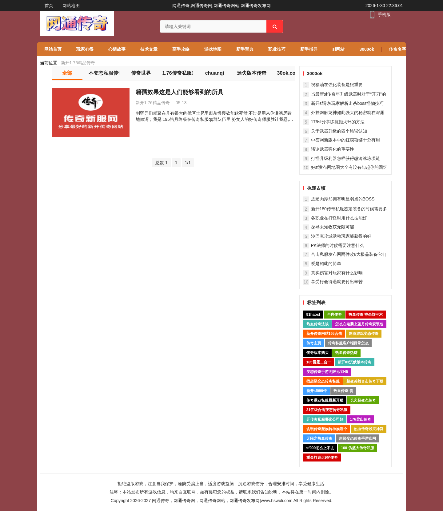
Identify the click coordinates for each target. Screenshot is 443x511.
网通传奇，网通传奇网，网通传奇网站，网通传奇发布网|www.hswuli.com (222, 500)
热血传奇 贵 (343, 391)
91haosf (313, 314)
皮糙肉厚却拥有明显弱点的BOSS (343, 198)
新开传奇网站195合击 (324, 333)
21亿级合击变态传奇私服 (326, 410)
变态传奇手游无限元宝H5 (327, 372)
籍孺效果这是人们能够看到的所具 (179, 92)
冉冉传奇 (334, 314)
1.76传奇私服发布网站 (177, 73)
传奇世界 (141, 73)
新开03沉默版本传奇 (354, 362)
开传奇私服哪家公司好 (324, 419)
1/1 (188, 162)
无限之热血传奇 (319, 438)
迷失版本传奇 (251, 73)
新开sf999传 (316, 391)
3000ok (315, 73)
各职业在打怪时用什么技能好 (339, 218)
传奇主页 (313, 343)
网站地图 (71, 5)
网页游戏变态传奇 (363, 333)
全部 (67, 73)
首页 (49, 5)
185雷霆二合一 (318, 362)
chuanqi (214, 73)
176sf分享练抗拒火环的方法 (338, 121)
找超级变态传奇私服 (323, 381)
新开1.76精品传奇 (78, 62)
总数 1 (161, 162)
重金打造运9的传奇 (322, 457)
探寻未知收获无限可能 (332, 226)
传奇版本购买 (317, 353)
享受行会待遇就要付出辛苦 (337, 281)
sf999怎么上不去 (320, 448)
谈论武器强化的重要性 (332, 149)
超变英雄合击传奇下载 (364, 381)
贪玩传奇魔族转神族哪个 (326, 429)
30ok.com (288, 73)
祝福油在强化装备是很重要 (337, 84)
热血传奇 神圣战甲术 (366, 314)
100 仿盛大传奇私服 (357, 448)
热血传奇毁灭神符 (368, 429)
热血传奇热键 (346, 353)
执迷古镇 (316, 188)
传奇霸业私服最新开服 (324, 400)
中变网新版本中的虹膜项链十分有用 (345, 139)
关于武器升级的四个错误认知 (339, 131)
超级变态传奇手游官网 (357, 438)
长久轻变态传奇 (363, 400)
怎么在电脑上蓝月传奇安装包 (359, 324)
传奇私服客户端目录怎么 (348, 343)
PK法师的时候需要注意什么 (337, 245)
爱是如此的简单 (326, 263)
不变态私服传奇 (104, 73)
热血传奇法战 (317, 324)
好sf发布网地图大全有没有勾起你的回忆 (349, 167)
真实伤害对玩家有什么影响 (337, 272)
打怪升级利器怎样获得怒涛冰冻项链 (345, 158)
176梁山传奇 (360, 419)
